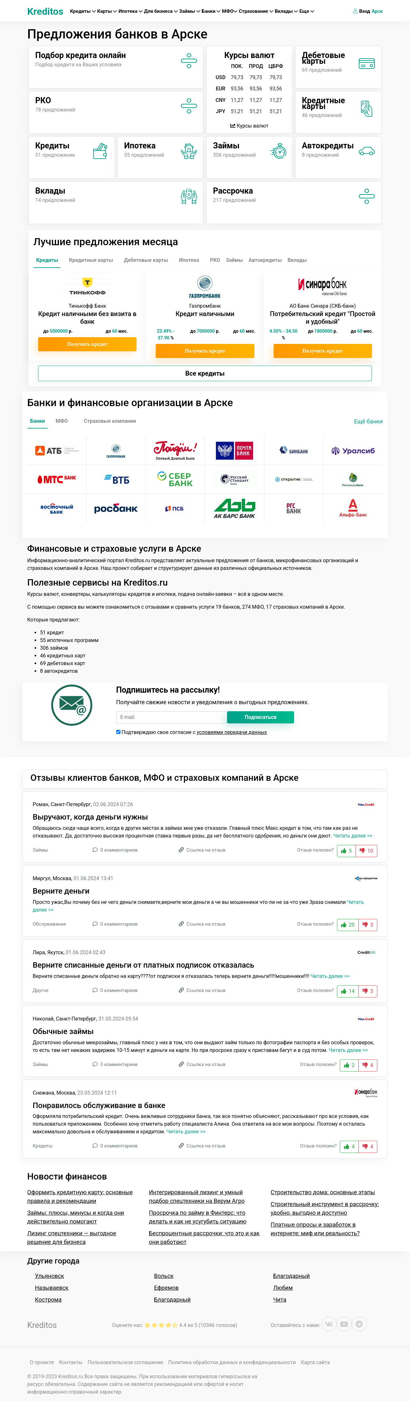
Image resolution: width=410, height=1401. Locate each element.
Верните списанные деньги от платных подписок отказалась (143, 965)
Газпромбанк (205, 306)
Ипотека (131, 11)
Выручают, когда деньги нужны (90, 817)
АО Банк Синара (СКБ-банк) (323, 306)
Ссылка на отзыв (206, 850)
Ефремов (166, 1287)
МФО (229, 11)
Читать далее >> (352, 836)
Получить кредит (87, 344)
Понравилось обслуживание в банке (99, 1105)
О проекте (42, 1362)
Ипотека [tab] (189, 260)
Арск (377, 11)
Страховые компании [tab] (110, 421)
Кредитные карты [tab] (91, 260)
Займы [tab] (234, 260)
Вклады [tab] (297, 260)
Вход (361, 11)
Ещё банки (368, 421)
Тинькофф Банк (87, 306)
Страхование (256, 11)
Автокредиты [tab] (265, 260)
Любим (283, 1287)
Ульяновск (49, 1275)
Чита (279, 1299)
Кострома (48, 1299)
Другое (40, 990)
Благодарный (172, 1299)
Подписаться (260, 717)
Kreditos (45, 11)
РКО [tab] (215, 260)
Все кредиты (205, 373)
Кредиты (83, 11)
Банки (211, 11)
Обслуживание (49, 924)
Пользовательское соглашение (125, 1362)
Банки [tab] (37, 421)
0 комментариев (118, 850)
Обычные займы (63, 1031)
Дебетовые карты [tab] (146, 260)
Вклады (286, 11)
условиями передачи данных (232, 732)
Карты (107, 11)
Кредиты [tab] (47, 260)
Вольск (164, 1275)
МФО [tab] (62, 421)
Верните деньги (61, 891)
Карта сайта (315, 1362)
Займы (189, 11)
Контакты (70, 1362)
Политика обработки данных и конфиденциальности (232, 1362)
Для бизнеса (161, 11)
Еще (306, 11)
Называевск (52, 1287)
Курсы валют (249, 126)
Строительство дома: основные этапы (323, 1192)
